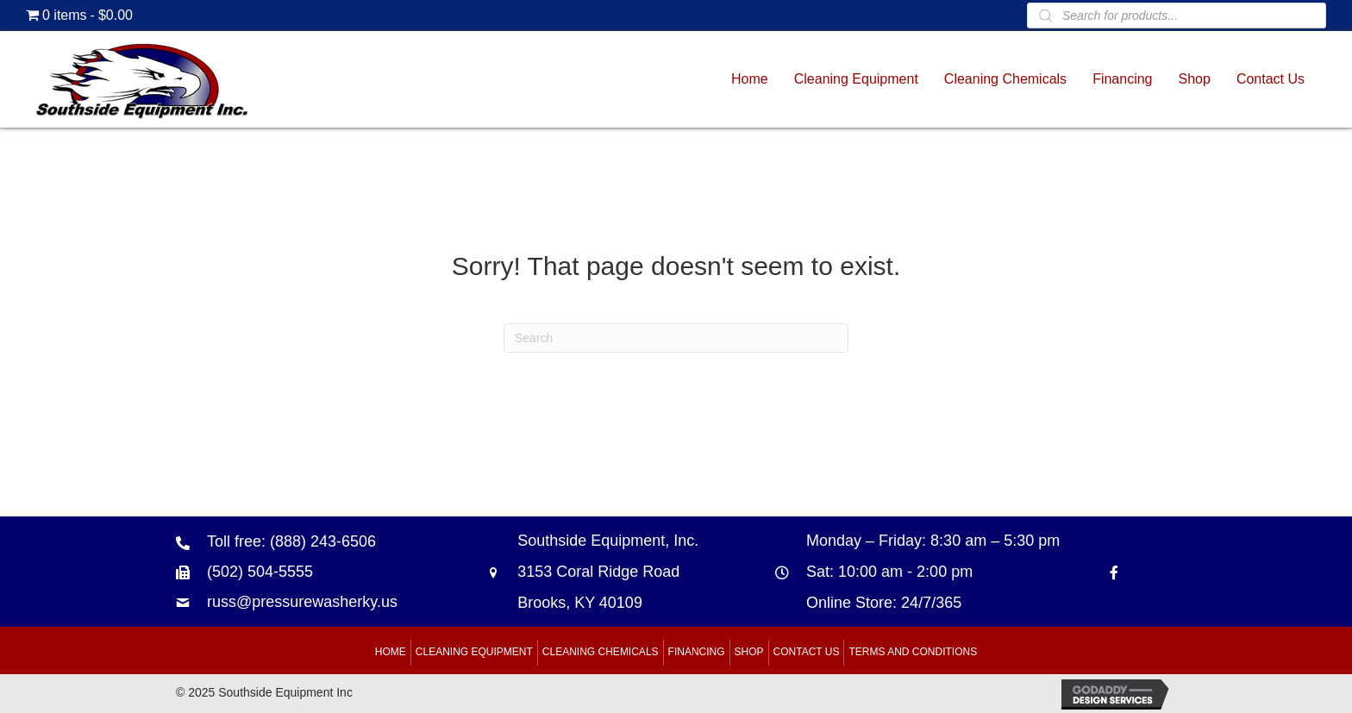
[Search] (676, 338)
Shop (749, 652)
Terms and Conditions (912, 652)
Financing (696, 652)
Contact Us (806, 652)
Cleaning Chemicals (600, 652)
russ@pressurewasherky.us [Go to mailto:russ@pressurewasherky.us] (302, 601)
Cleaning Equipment (474, 652)
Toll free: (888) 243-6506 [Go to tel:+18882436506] (291, 541)
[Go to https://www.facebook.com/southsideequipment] (1114, 572)
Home (390, 652)
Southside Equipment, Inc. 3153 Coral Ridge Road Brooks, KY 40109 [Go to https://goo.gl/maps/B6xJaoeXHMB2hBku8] (607, 571)
